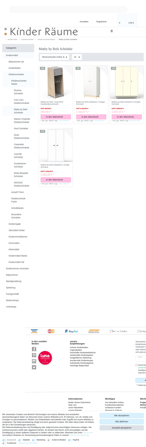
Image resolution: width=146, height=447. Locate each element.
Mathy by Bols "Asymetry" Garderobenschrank (52, 103)
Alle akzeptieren (121, 415)
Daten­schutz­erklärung (79, 435)
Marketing (41, 440)
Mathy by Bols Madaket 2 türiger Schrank (55, 166)
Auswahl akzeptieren (121, 428)
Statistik (26, 440)
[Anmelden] (81, 21)
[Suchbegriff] (68, 9)
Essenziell (11, 440)
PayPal (76, 440)
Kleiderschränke (27, 39)
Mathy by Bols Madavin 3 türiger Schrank (126, 103)
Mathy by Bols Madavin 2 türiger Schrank (90, 103)
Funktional (11, 443)
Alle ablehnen (121, 421)
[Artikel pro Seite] (77, 57)
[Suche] (132, 9)
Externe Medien (59, 440)
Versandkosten (63, 121)
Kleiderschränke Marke (46, 39)
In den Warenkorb (57, 117)
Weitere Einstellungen (28, 443)
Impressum (88, 432)
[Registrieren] (99, 21)
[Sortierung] (54, 57)
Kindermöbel (12, 39)
